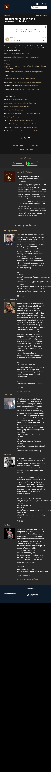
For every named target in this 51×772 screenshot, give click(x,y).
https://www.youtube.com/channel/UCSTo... (25, 131)
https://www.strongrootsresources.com (23, 128)
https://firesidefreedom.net (19, 54)
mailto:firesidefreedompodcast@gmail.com (27, 57)
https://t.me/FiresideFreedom (27, 86)
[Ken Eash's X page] (22, 575)
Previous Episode (26, 149)
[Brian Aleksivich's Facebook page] (17, 388)
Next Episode (18, 145)
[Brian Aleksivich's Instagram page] (19, 388)
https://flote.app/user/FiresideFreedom (21, 79)
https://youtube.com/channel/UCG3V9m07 (26, 114)
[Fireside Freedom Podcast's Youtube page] (37, 4)
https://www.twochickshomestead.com (25, 124)
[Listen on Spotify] (32, 163)
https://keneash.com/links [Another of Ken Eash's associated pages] (27, 580)
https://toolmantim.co (15, 110)
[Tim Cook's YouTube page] (22, 521)
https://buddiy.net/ (15, 117)
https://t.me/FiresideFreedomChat (27, 89)
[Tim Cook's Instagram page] (19, 521)
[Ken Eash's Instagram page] (24, 575)
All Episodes (33, 145)
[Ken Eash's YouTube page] (28, 575)
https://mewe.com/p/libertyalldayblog (22, 103)
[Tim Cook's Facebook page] (17, 521)
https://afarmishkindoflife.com (18, 107)
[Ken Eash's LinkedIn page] (26, 575)
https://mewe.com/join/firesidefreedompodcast (25, 82)
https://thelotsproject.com (17, 100)
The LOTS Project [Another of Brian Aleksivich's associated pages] (24, 392)
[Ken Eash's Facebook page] (17, 575)
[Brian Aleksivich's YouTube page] (22, 388)
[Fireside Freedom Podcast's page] (41, 4)
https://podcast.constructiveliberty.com (21, 121)
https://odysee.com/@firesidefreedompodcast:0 (26, 72)
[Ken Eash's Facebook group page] (20, 575)
